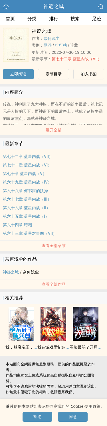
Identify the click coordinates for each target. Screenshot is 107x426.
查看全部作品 (54, 284)
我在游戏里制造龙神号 (57, 347)
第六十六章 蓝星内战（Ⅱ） (26, 207)
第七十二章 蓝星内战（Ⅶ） (77, 59)
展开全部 (54, 130)
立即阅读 (18, 74)
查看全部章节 (54, 245)
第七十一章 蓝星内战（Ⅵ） (27, 165)
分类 (32, 18)
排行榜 (61, 45)
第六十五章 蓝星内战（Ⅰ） (26, 216)
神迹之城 (53, 6)
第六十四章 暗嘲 (17, 225)
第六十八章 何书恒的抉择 (25, 190)
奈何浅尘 (52, 38)
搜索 (75, 18)
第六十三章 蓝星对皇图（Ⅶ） (30, 233)
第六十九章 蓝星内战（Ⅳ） (27, 182)
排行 (53, 18)
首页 (10, 18)
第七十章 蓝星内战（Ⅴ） (25, 173)
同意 (73, 416)
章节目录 (54, 74)
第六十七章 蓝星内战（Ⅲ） (27, 199)
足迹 (96, 18)
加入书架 (89, 74)
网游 (48, 45)
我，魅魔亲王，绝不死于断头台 (33, 347)
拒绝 (37, 416)
